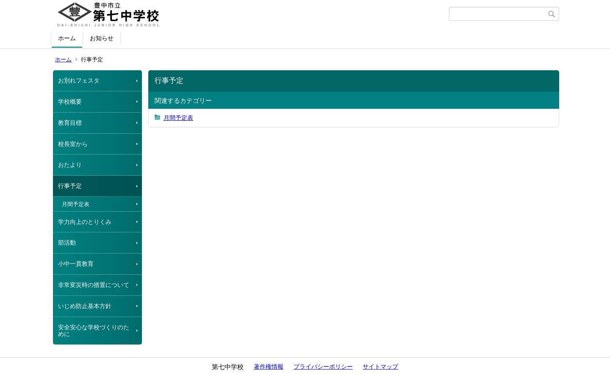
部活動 (67, 242)
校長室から (73, 144)
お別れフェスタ (79, 80)
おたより (70, 164)
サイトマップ (380, 366)
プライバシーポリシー (323, 366)
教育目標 (70, 122)
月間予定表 (75, 204)
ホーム (67, 38)
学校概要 (70, 101)
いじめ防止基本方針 (84, 306)
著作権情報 (268, 366)
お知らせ (102, 38)
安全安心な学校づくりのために (93, 331)
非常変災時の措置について (93, 284)
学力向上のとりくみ (84, 221)
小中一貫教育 (76, 263)
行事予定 (70, 185)
